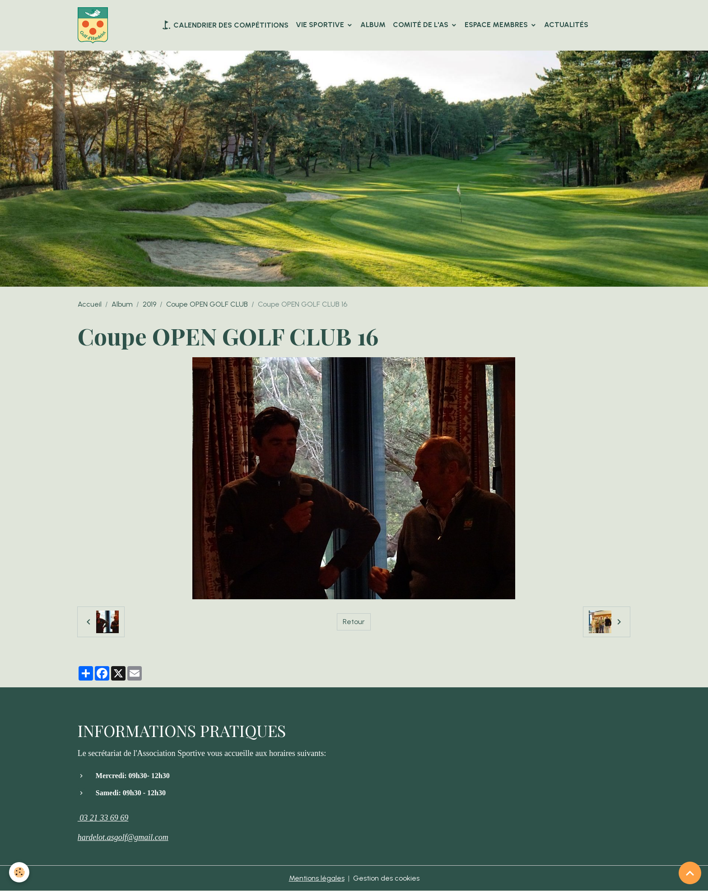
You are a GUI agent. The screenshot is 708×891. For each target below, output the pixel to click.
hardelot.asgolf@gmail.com (123, 837)
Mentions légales (317, 878)
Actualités (566, 24)
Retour (354, 621)
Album (373, 24)
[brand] (95, 25)
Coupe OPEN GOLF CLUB (207, 304)
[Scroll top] (690, 873)
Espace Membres (497, 24)
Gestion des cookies (386, 878)
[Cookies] (19, 872)
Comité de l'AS (421, 24)
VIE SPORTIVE (321, 24)
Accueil (90, 304)
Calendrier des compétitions (225, 24)
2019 (149, 304)
